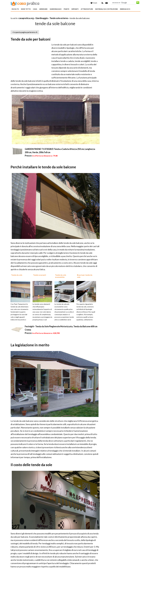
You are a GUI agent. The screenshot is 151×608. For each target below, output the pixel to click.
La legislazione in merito (30, 345)
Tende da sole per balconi (30, 39)
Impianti (75, 9)
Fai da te (15, 9)
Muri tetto (26, 9)
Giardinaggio (55, 9)
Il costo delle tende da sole (31, 465)
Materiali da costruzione (106, 9)
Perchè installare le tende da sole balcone (43, 167)
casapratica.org (26, 18)
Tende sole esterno (59, 18)
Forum (94, 3)
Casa (35, 9)
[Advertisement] (38, 15)
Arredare (43, 9)
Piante (66, 9)
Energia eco (125, 9)
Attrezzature (87, 9)
